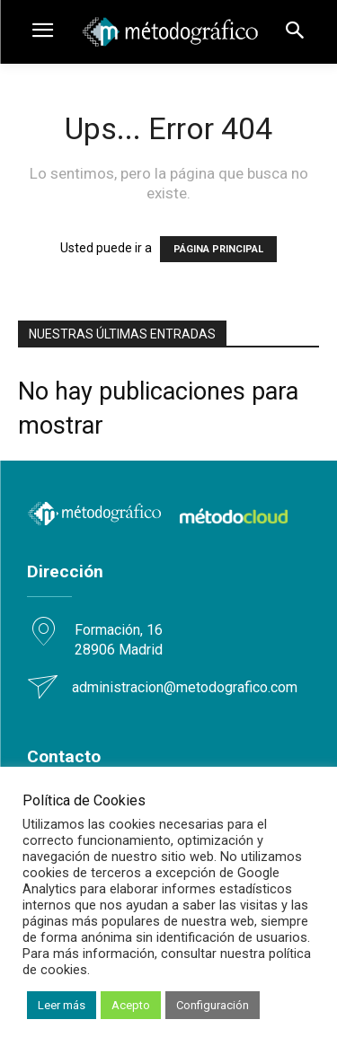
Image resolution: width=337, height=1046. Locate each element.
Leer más (61, 1005)
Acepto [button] (130, 1005)
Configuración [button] (212, 1005)
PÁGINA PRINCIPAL (218, 249)
